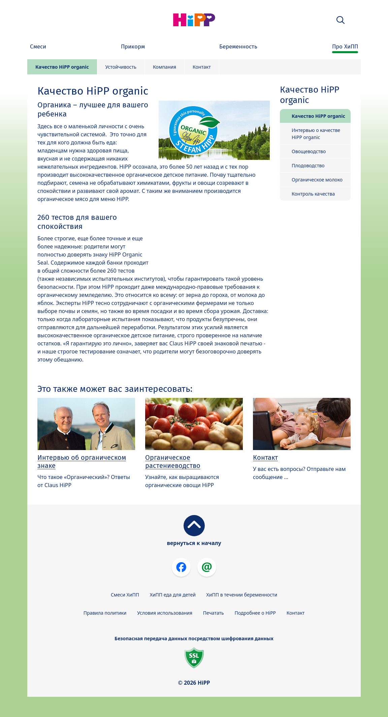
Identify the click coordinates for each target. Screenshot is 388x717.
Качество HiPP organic (62, 67)
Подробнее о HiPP (255, 613)
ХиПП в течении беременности (242, 594)
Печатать (213, 613)
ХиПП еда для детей (173, 594)
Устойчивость (120, 67)
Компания (164, 67)
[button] (340, 20)
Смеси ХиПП (125, 594)
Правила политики (105, 613)
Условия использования (164, 613)
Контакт (202, 67)
